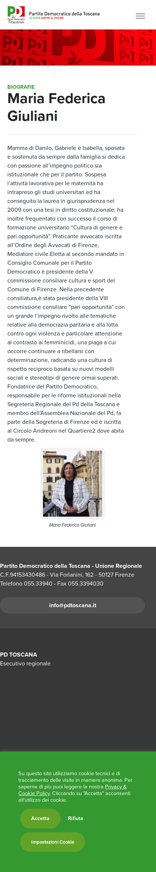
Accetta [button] (40, 818)
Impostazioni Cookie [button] (52, 841)
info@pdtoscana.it (72, 605)
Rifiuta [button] (75, 818)
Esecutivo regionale (25, 663)
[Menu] (140, 16)
